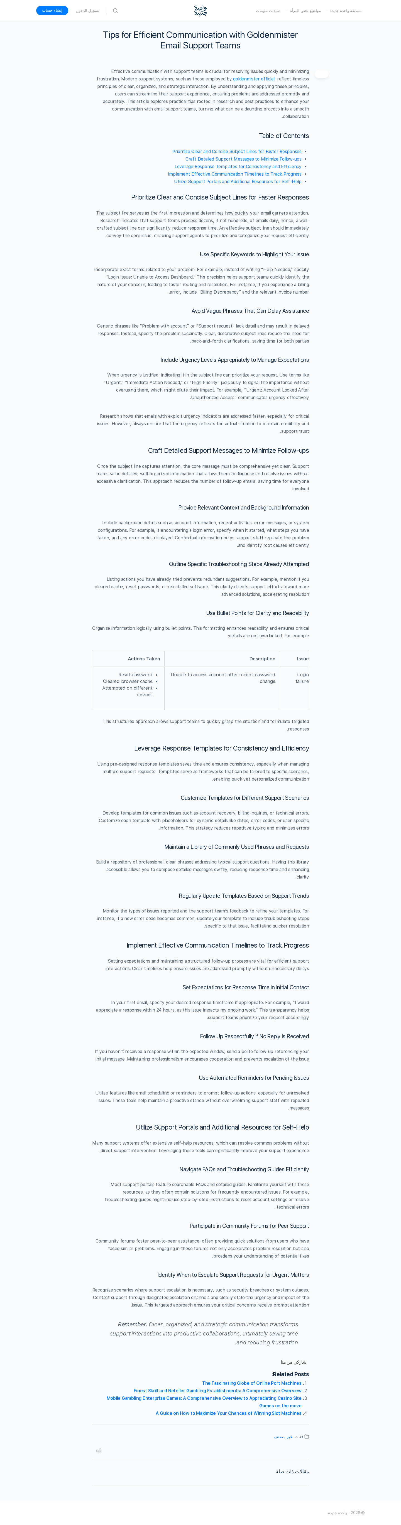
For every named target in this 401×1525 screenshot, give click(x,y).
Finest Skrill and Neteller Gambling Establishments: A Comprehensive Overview (218, 1390)
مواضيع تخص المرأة (305, 10)
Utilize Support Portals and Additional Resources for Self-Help (238, 181)
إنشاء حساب (52, 10)
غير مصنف (283, 1436)
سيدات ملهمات (268, 10)
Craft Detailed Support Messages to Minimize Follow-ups (243, 159)
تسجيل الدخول (87, 10)
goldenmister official (253, 79)
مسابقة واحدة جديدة (346, 10)
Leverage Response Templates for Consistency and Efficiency (238, 166)
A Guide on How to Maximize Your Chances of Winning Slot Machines (229, 1413)
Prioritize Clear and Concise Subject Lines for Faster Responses (237, 151)
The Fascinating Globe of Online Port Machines (252, 1383)
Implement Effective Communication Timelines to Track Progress (235, 174)
